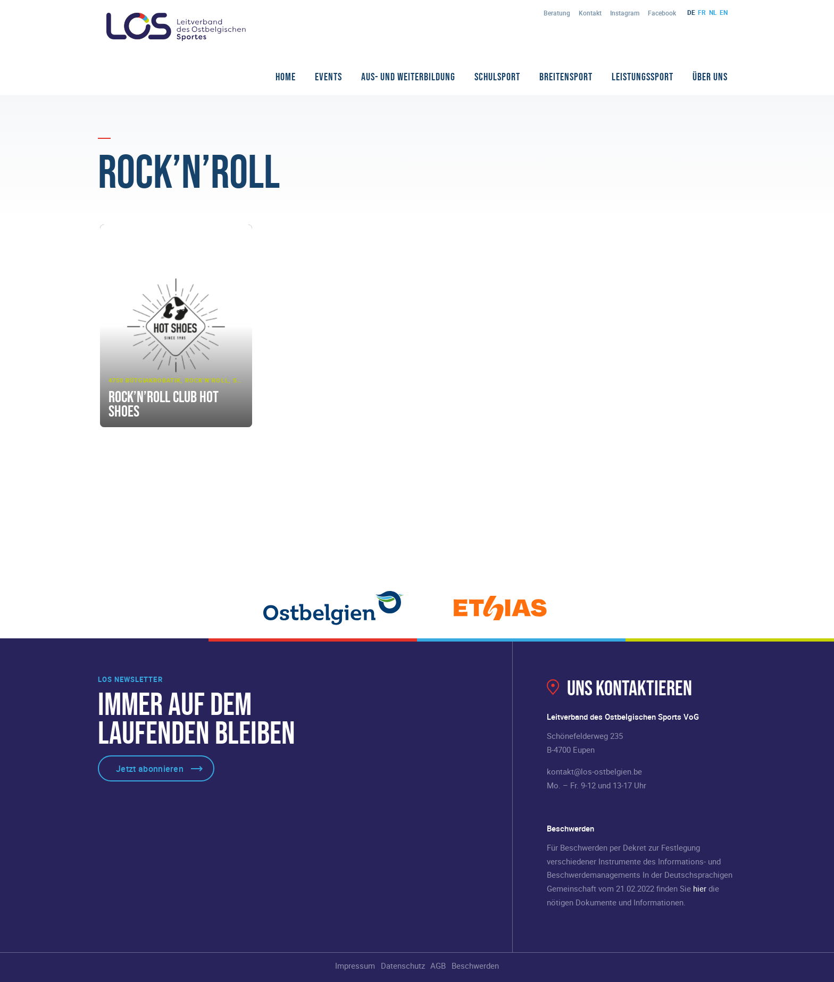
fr (702, 12)
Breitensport (566, 76)
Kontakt (590, 13)
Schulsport (497, 76)
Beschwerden (475, 965)
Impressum (355, 965)
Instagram (624, 13)
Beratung (557, 13)
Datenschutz (403, 965)
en (724, 12)
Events (328, 76)
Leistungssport (642, 76)
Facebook (662, 13)
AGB (438, 965)
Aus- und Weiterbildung (408, 76)
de (691, 12)
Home (286, 76)
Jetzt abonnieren (150, 769)
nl (713, 12)
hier (699, 888)
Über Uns (710, 76)
